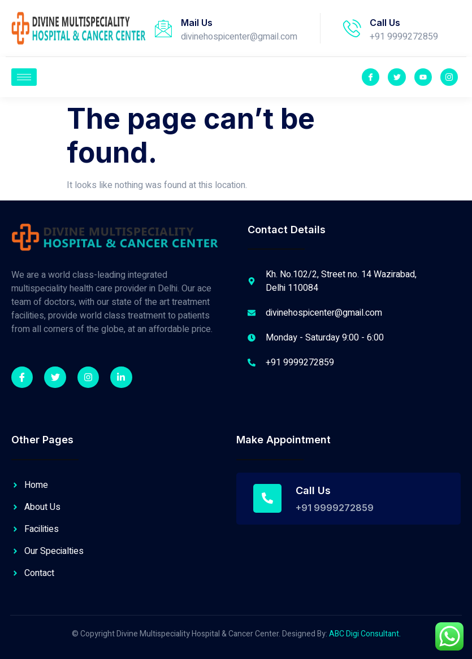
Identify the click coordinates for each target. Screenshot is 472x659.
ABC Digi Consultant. (365, 634)
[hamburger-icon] (24, 77)
